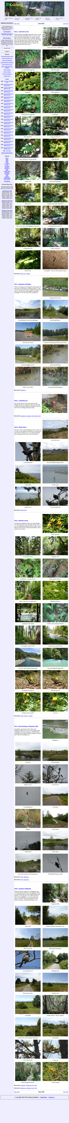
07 (8, 81)
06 (7, 81)
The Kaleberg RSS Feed (6, 33)
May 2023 (17, 23)
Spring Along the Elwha (7, 60)
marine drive (23, 510)
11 (6, 82)
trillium (7, 175)
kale (7, 164)
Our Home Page (7, 31)
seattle (7, 161)
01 (4, 84)
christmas (7, 172)
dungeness (7, 177)
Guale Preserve (7, 76)
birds (21, 877)
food (7, 162)
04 (4, 81)
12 (7, 82)
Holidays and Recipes (38, 19)
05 (5, 81)
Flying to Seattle (7, 69)
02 (5, 84)
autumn (7, 170)
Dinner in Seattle (7, 71)
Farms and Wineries (17, 19)
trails (7, 174)
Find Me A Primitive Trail (7, 58)
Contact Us (52, 1097)
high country (7, 165)
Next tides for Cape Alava (7, 210)
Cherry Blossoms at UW (7, 64)
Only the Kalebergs (47, 19)
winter (7, 159)
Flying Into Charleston (7, 74)
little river (22, 273)
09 (11, 81)
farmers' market (7, 171)
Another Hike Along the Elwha (7, 62)
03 (7, 84)
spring (7, 160)
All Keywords (7, 181)
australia (7, 167)
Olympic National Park (9, 19)
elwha (7, 169)
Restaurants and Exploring (29, 19)
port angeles (7, 163)
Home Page (43, 1097)
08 (9, 81)
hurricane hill (7, 168)
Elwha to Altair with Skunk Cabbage (7, 67)
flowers (7, 158)
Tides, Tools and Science (59, 19)
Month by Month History (7, 153)
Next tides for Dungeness (7, 200)
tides (35, 1085)
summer (28, 273)
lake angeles (7, 173)
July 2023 (65, 23)
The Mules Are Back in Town (7, 56)
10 (12, 81)
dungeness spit (30, 416)
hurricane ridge (7, 178)
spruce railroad (7, 179)
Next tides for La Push (7, 190)
